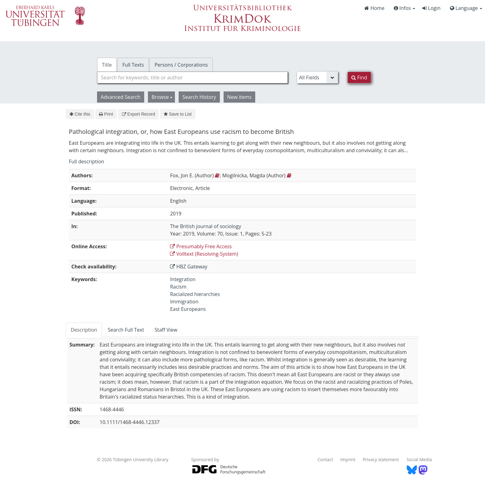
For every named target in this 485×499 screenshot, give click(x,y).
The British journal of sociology (205, 226)
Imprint (347, 459)
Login (431, 8)
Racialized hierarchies (195, 294)
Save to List (178, 114)
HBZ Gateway (188, 266)
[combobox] (192, 77)
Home (374, 8)
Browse (162, 97)
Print (106, 114)
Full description (86, 161)
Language (466, 8)
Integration (182, 279)
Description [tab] (84, 329)
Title (107, 64)
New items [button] (239, 97)
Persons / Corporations (181, 64)
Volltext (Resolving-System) (204, 253)
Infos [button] (404, 8)
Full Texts (133, 64)
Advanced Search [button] (120, 97)
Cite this (79, 114)
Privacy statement (381, 459)
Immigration (184, 301)
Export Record (138, 114)
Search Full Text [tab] (126, 329)
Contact (325, 459)
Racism (178, 286)
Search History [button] (199, 97)
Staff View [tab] (165, 329)
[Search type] (317, 77)
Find (359, 77)
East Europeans (188, 309)
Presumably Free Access (201, 246)
